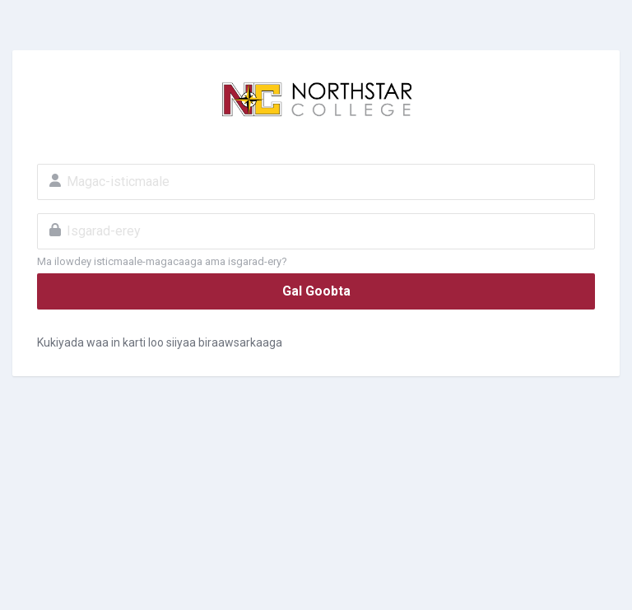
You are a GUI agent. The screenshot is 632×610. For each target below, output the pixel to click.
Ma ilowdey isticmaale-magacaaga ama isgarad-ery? (162, 261)
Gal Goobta (316, 291)
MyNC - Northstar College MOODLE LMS (316, 99)
